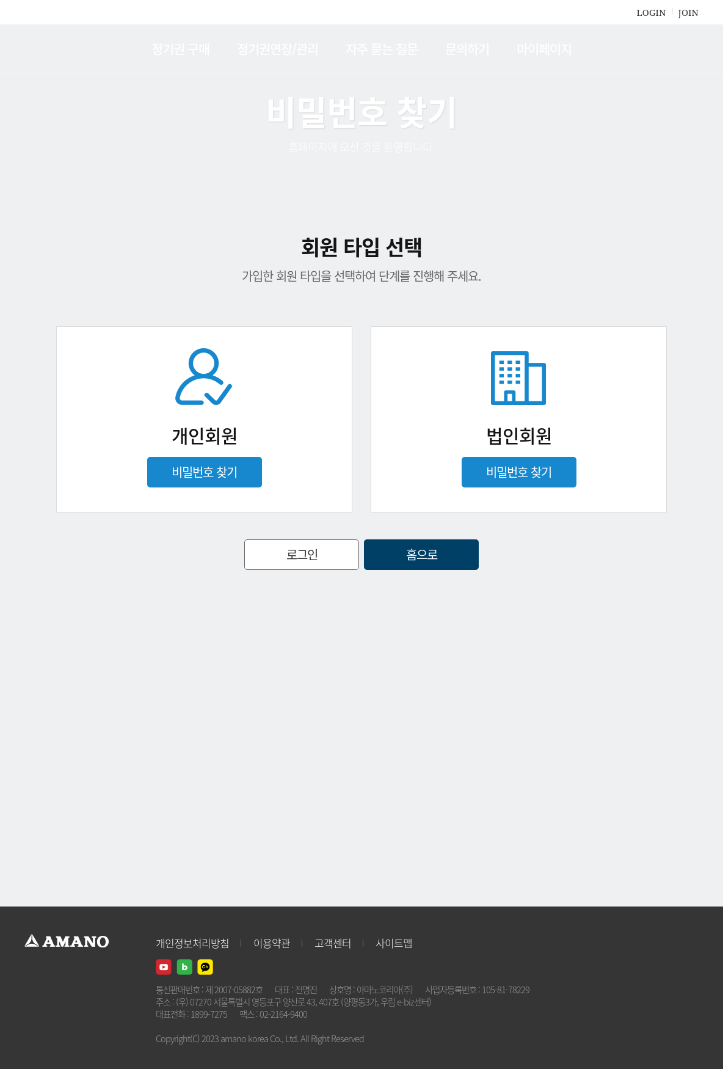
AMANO (72, 48)
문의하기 (467, 48)
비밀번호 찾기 (204, 472)
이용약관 (271, 942)
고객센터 (332, 942)
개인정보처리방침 (192, 942)
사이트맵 (394, 942)
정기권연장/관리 (277, 48)
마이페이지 (544, 48)
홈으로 (421, 554)
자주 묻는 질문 (382, 48)
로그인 (302, 554)
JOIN (688, 12)
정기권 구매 (180, 48)
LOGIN (651, 12)
